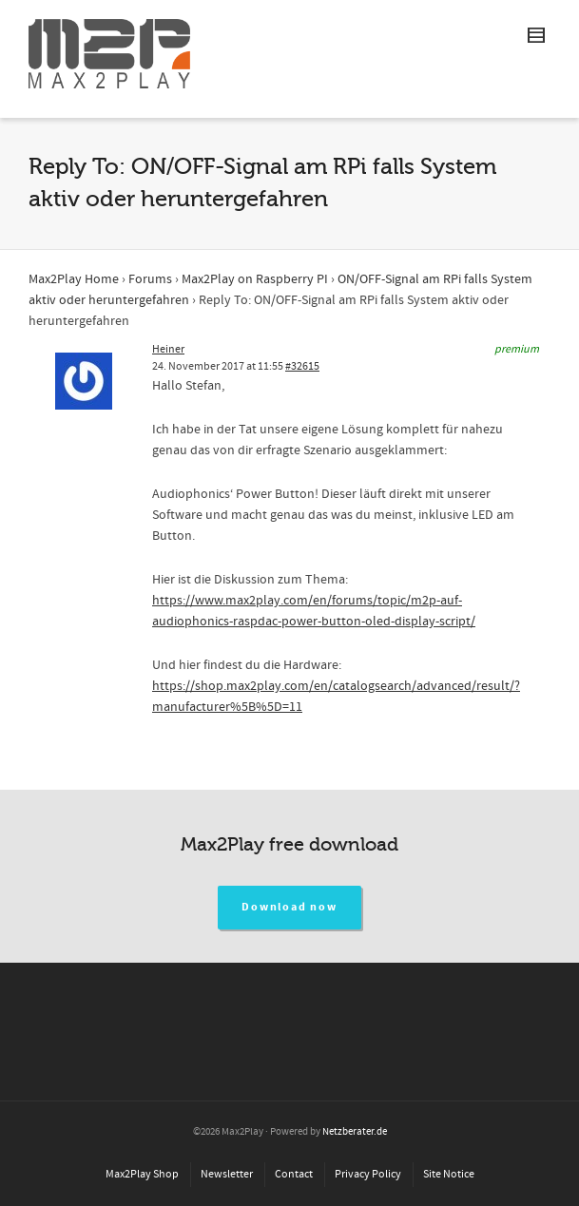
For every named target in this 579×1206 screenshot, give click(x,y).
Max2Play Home (74, 279)
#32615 (302, 366)
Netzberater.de (354, 1132)
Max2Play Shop (142, 1174)
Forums (150, 279)
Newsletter (227, 1174)
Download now (289, 907)
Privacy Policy (368, 1174)
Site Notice (448, 1174)
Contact (294, 1174)
